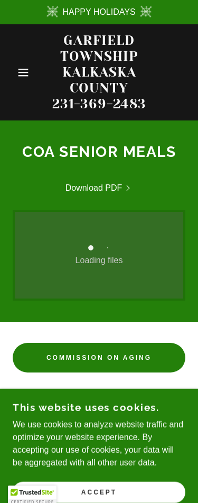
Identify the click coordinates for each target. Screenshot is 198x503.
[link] (99, 72)
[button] (15, 72)
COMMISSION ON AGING (99, 357)
